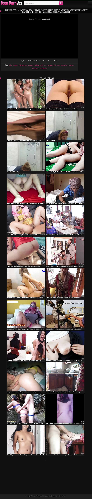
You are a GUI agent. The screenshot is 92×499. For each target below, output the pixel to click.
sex (45, 65)
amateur (30, 65)
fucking (36, 65)
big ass (22, 65)
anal (41, 65)
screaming (64, 65)
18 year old (43, 68)
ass (26, 65)
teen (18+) (35, 68)
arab (58, 65)
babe (10, 65)
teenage (50, 65)
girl (55, 65)
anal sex (71, 65)
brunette (15, 65)
